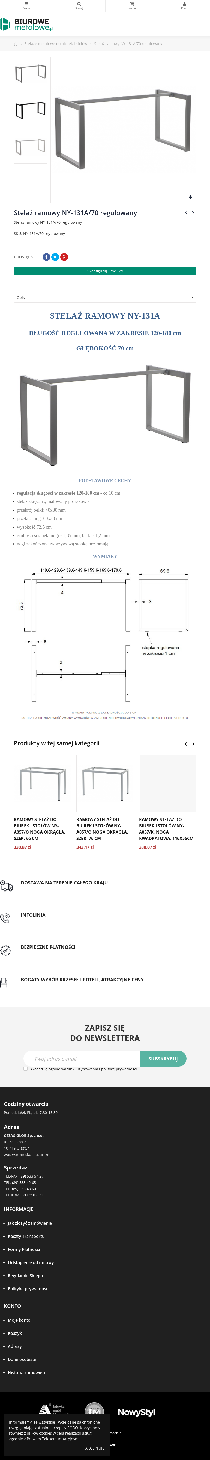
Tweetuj (55, 257)
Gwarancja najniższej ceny (46, 986)
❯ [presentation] (193, 743)
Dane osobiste (22, 1359)
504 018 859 (32, 1195)
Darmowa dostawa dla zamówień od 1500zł (63, 889)
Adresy (15, 1346)
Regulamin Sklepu (25, 1275)
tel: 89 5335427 (35, 921)
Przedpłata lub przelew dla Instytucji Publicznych (68, 953)
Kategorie (26, 4)
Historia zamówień (26, 1372)
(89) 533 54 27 (32, 1176)
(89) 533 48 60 (24, 1188)
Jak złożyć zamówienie (30, 1223)
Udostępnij (46, 257)
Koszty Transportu (26, 1236)
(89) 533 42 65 (24, 1182)
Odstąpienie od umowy (31, 1262)
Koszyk (15, 1333)
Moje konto (19, 1320)
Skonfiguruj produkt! (105, 271)
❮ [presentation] (185, 743)
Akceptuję (94, 1448)
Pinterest (64, 257)
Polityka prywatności (28, 1289)
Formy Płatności (24, 1249)
